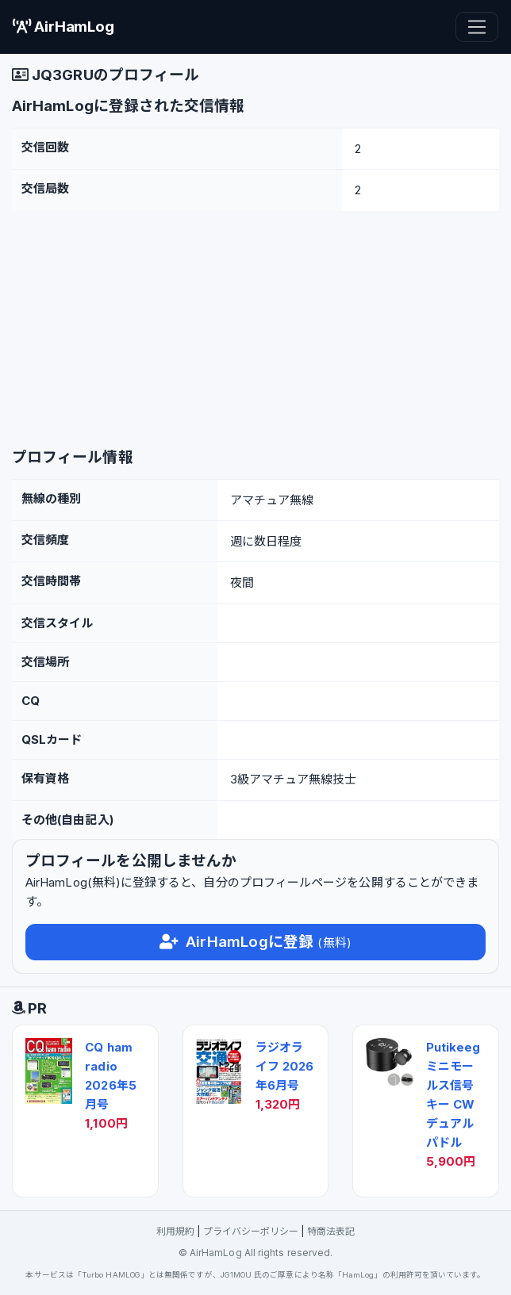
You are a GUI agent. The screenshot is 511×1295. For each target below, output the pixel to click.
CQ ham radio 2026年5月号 (110, 1076)
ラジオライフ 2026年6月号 (285, 1066)
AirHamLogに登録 (255, 942)
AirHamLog (63, 26)
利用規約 (175, 1231)
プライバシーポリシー (251, 1231)
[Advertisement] (255, 330)
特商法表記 (331, 1231)
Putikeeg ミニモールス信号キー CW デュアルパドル (453, 1095)
